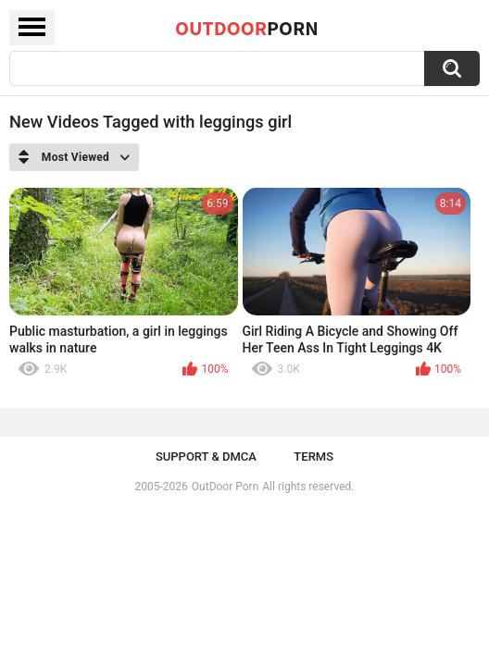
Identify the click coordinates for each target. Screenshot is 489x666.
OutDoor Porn (225, 486)
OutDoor (247, 28)
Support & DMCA (206, 456)
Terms (313, 456)
